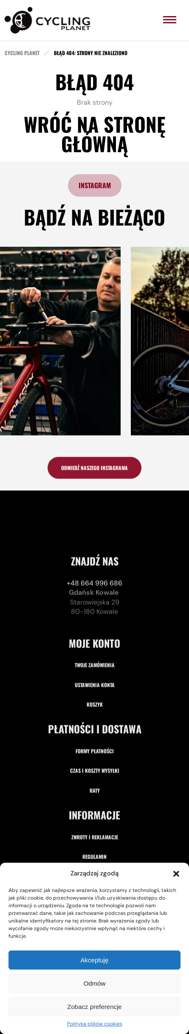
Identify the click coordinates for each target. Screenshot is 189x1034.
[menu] (170, 19)
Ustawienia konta (95, 760)
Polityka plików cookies (94, 1023)
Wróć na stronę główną (95, 133)
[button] (176, 874)
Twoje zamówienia (95, 740)
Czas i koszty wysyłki (94, 846)
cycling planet (22, 53)
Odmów (95, 983)
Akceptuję (95, 960)
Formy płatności (95, 826)
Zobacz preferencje (94, 1006)
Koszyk (95, 779)
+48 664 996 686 (94, 658)
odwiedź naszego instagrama (94, 470)
